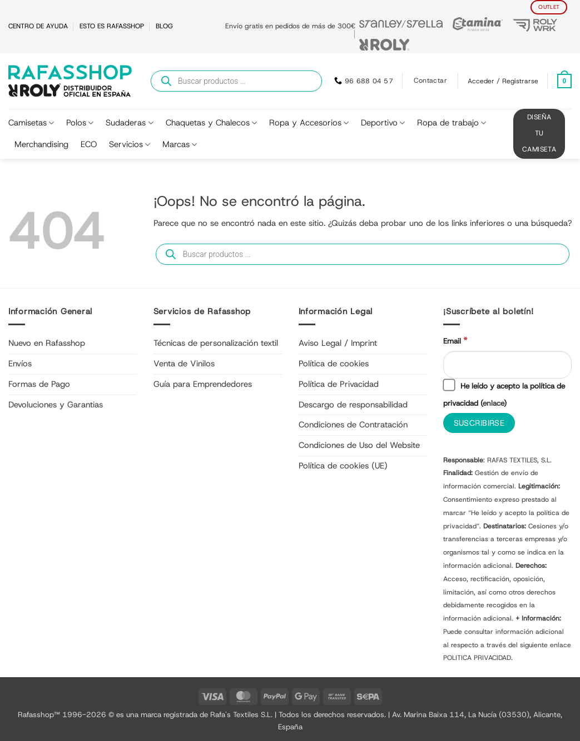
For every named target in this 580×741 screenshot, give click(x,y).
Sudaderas (129, 122)
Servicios (129, 144)
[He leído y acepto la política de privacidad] (449, 385)
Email (455, 340)
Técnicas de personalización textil (215, 343)
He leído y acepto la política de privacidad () (504, 394)
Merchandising (41, 144)
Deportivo (383, 122)
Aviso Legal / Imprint (338, 343)
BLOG (164, 26)
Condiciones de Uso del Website (359, 445)
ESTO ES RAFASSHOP (112, 26)
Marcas (179, 144)
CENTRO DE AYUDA (38, 26)
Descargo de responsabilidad (353, 404)
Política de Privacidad (339, 384)
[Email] (507, 365)
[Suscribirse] (478, 423)
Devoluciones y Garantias (55, 404)
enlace (493, 403)
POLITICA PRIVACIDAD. (478, 658)
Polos (79, 122)
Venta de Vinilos (184, 363)
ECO (89, 144)
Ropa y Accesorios (309, 122)
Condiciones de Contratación (353, 424)
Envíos (20, 363)
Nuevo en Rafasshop (46, 343)
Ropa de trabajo (451, 122)
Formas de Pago (39, 384)
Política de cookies (334, 363)
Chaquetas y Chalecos (211, 122)
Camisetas (31, 122)
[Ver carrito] (564, 80)
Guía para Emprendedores (202, 384)
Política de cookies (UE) (343, 465)
